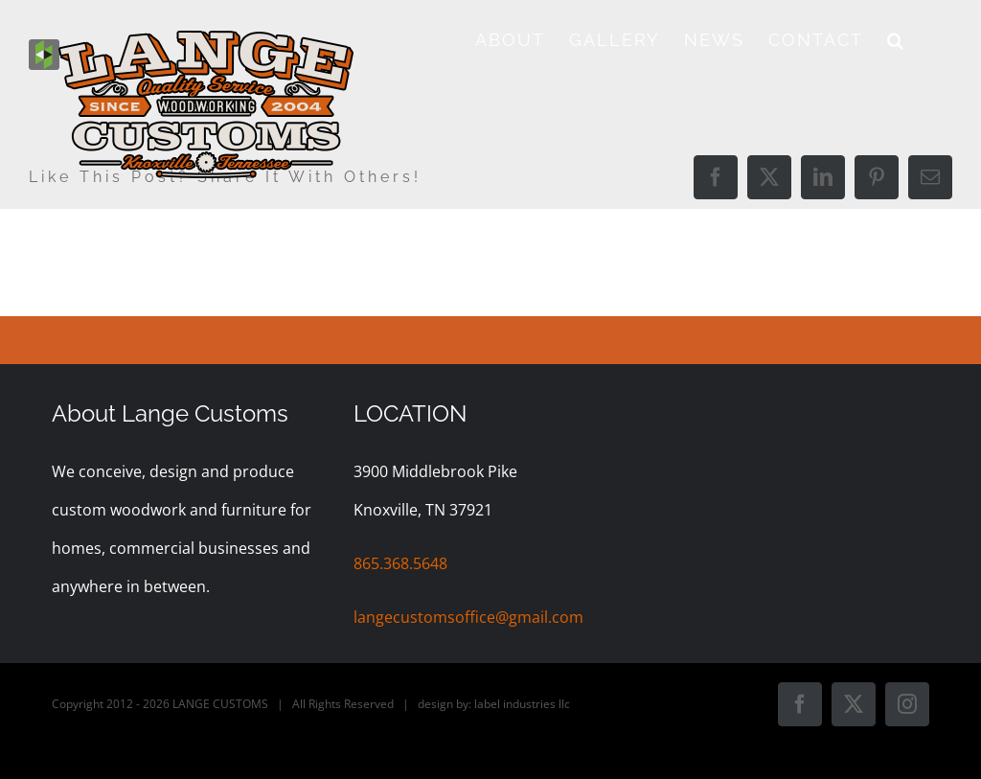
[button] (896, 40)
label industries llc (522, 704)
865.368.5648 (400, 563)
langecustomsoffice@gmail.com (468, 617)
